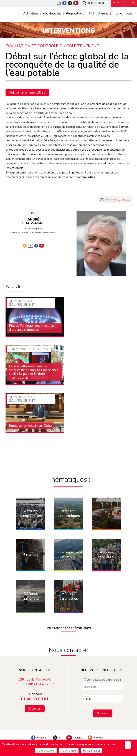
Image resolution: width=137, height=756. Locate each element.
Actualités (30, 14)
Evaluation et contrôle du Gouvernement (53, 45)
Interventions (122, 14)
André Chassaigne (35, 220)
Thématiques (98, 14)
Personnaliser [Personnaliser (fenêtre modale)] (91, 751)
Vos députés (52, 14)
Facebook (37, 733)
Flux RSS (97, 733)
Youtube (74, 733)
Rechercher (91, 3)
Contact (37, 704)
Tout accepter (46, 751)
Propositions (75, 14)
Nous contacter (123, 3)
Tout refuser (69, 751)
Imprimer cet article (118, 199)
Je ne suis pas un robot (102, 675)
